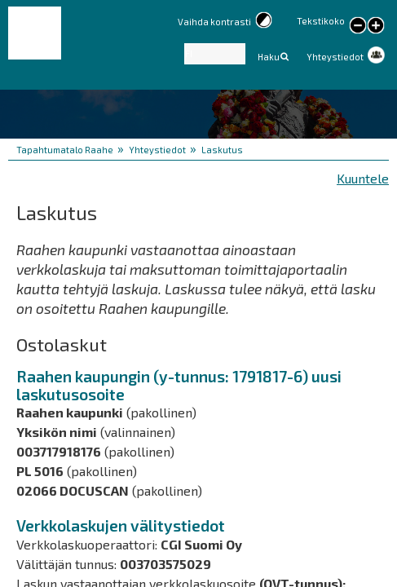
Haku (269, 56)
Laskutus (222, 149)
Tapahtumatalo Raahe (64, 149)
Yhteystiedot (335, 56)
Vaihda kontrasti (214, 21)
